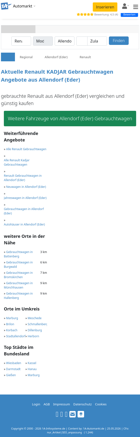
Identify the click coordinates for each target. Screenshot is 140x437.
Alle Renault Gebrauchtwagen (26, 149)
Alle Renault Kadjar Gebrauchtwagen (16, 162)
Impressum (61, 404)
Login (36, 404)
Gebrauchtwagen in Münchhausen (18, 285)
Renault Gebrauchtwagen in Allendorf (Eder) (23, 178)
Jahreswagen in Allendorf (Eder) (25, 198)
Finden (119, 40)
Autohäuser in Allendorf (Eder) (24, 224)
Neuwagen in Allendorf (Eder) (26, 187)
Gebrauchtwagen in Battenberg (18, 254)
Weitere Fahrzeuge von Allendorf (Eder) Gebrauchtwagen (70, 118)
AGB (47, 404)
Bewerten (129, 14)
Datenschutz (82, 404)
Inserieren (105, 7)
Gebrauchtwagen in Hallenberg (18, 295)
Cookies (101, 404)
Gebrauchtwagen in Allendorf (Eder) (24, 211)
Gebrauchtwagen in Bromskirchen (18, 275)
